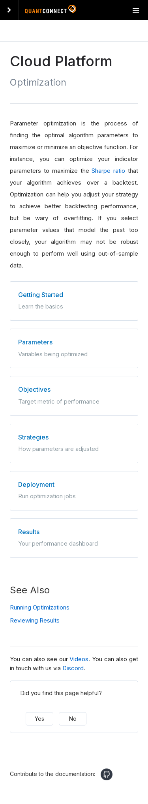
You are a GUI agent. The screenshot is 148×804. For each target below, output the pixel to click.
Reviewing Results (35, 620)
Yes (39, 718)
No (73, 718)
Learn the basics (74, 300)
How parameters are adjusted (74, 442)
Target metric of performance (74, 395)
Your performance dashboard (74, 537)
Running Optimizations (39, 607)
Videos (78, 659)
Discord (73, 668)
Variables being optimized (74, 347)
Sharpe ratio (108, 170)
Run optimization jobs (74, 490)
